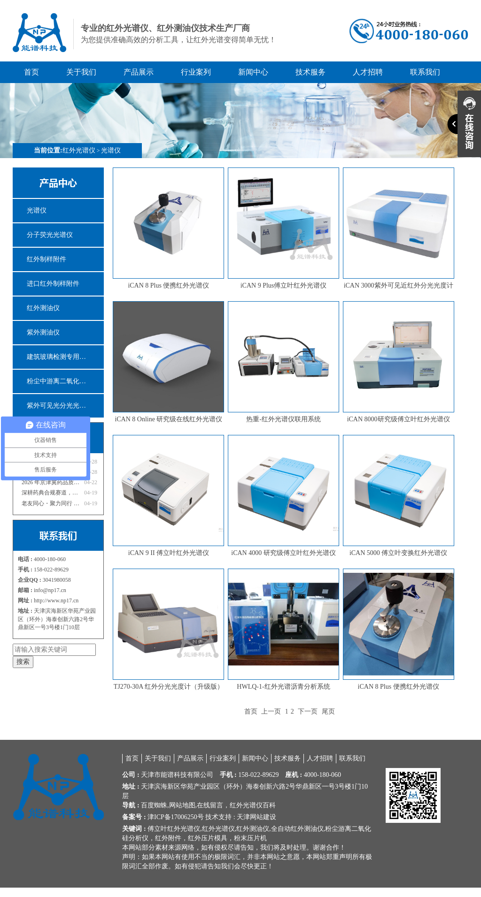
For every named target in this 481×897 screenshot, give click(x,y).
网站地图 (182, 805)
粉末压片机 (250, 838)
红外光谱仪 (78, 150)
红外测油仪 (43, 308)
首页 (31, 72)
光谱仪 (111, 150)
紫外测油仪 (43, 332)
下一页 (308, 711)
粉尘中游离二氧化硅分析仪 (65, 381)
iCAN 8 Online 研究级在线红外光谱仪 (168, 419)
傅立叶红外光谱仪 (173, 828)
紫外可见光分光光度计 (60, 405)
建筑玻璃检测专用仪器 (60, 356)
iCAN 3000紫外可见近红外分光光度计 (398, 285)
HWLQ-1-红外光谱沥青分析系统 (283, 686)
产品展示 (139, 72)
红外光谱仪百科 (253, 805)
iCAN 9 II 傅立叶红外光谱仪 (168, 552)
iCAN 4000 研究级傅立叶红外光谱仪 (283, 552)
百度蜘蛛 (154, 805)
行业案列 (196, 72)
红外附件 (168, 838)
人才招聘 (368, 72)
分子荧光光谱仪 (50, 234)
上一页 (271, 711)
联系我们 (425, 72)
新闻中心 (253, 72)
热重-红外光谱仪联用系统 (283, 419)
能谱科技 (174, 774)
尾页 (328, 711)
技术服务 (310, 72)
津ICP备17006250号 (175, 817)
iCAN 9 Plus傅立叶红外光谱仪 (283, 285)
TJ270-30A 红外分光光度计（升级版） (169, 686)
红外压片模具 (207, 838)
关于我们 (81, 72)
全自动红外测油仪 (297, 828)
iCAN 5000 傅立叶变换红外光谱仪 (398, 552)
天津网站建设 (256, 817)
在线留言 (210, 805)
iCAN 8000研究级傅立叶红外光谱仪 (398, 419)
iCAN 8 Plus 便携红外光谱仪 (168, 285)
